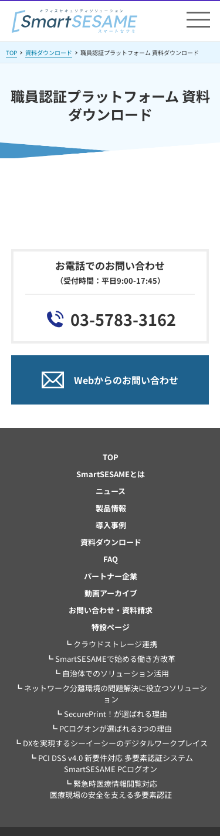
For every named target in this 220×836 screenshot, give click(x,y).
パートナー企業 (110, 576)
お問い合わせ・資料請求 (111, 610)
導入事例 (111, 525)
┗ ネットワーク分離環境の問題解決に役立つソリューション (111, 693)
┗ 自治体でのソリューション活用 (111, 673)
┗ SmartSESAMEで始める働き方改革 (110, 658)
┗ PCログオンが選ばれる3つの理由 (111, 728)
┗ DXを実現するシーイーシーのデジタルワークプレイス (110, 743)
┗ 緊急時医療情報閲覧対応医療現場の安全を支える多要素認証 (111, 789)
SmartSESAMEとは (110, 474)
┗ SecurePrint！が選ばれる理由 (111, 713)
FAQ (110, 559)
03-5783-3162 (123, 319)
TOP (11, 52)
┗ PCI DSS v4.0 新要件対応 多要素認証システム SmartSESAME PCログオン (111, 763)
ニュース (111, 491)
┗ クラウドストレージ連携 (110, 644)
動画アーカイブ (110, 593)
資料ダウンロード (48, 52)
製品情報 (111, 508)
